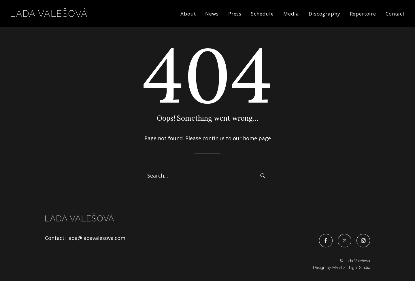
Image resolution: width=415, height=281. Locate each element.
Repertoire (363, 13)
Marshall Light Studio (351, 267)
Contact (395, 13)
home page (257, 138)
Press (235, 13)
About (188, 13)
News (211, 13)
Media (291, 13)
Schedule (262, 13)
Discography (324, 13)
